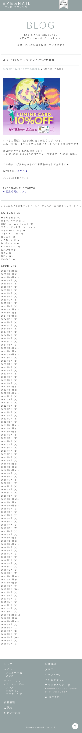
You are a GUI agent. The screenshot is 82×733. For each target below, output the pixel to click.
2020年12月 (7, 464)
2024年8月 (7, 322)
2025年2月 (7, 303)
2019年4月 (7, 525)
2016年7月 (7, 631)
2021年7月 (7, 441)
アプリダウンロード (57, 685)
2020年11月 (7, 467)
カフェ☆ (6, 237)
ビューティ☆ (8, 246)
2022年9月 (7, 396)
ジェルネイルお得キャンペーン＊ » (61, 206)
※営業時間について (15, 191)
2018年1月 (7, 573)
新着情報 (9, 702)
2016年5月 (7, 637)
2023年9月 (7, 357)
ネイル (8, 669)
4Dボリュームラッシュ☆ (15, 224)
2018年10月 (7, 544)
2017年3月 (7, 605)
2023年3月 (7, 377)
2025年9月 (7, 280)
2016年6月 (7, 634)
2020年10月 (7, 470)
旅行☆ (4, 256)
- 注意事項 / (22, 693)
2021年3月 (7, 454)
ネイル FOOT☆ (10, 233)
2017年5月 (7, 599)
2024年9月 (7, 319)
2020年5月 (7, 486)
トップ (8, 663)
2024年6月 (7, 329)
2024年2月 (7, 341)
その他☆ (59, 69)
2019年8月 (7, 512)
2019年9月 (7, 509)
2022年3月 (7, 415)
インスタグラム (55, 679)
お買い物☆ (7, 249)
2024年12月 (7, 309)
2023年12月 (7, 348)
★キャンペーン (9, 221)
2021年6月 (7, 444)
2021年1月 (7, 460)
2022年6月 (7, 406)
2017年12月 (7, 576)
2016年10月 (7, 621)
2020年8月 (7, 476)
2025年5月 (7, 293)
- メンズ (9, 676)
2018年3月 (7, 566)
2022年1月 (7, 422)
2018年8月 (7, 550)
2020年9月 (7, 473)
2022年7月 (7, 402)
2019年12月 (7, 499)
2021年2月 (7, 457)
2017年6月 (7, 595)
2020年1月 (7, 496)
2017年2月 (7, 608)
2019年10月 (7, 505)
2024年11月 (7, 312)
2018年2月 (7, 570)
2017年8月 (7, 589)
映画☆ (4, 253)
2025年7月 (7, 287)
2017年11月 (7, 579)
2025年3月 (7, 300)
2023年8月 (7, 361)
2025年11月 (7, 274)
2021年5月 (7, 447)
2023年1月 (7, 383)
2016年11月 (7, 618)
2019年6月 (7, 518)
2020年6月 (7, 483)
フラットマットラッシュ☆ (15, 227)
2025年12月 (7, 271)
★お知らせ (46, 69)
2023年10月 (7, 354)
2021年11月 (7, 428)
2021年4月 (7, 451)
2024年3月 (7, 338)
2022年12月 (7, 386)
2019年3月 (7, 528)
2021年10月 (7, 431)
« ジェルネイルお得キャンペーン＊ (20, 206)
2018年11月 (7, 541)
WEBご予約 (52, 696)
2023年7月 (7, 364)
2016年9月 (7, 624)
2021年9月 (7, 435)
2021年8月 (7, 438)
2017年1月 (7, 611)
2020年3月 (7, 489)
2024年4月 (7, 335)
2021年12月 (7, 425)
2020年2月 (7, 493)
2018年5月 (7, 560)
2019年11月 (7, 502)
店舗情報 (50, 663)
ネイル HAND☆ (10, 230)
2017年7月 (7, 592)
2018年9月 (7, 547)
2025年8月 (7, 284)
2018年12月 (7, 538)
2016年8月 (7, 628)
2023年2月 (7, 380)
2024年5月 (7, 332)
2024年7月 (7, 325)
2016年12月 (7, 615)
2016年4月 (7, 640)
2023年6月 (7, 367)
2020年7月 (7, 480)
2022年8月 (7, 399)
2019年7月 (7, 515)
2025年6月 (7, 290)
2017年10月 (7, 583)
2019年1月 (7, 534)
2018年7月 (7, 554)
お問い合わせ (12, 712)
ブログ (49, 669)
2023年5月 (7, 370)
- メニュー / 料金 (14, 684)
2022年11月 (7, 390)
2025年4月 (7, 296)
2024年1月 (7, 345)
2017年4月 (7, 602)
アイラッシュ (12, 681)
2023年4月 (7, 374)
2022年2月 (7, 419)
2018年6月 (7, 557)
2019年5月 (7, 521)
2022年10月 (7, 393)
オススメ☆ (7, 240)
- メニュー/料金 (13, 672)
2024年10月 (7, 316)
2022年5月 (7, 409)
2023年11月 (7, 351)
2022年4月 (7, 412)
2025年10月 (7, 277)
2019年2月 (7, 531)
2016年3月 (7, 644)
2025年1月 (7, 306)
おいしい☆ (7, 243)
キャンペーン (53, 674)
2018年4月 (7, 563)
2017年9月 (7, 586)
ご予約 (8, 707)
